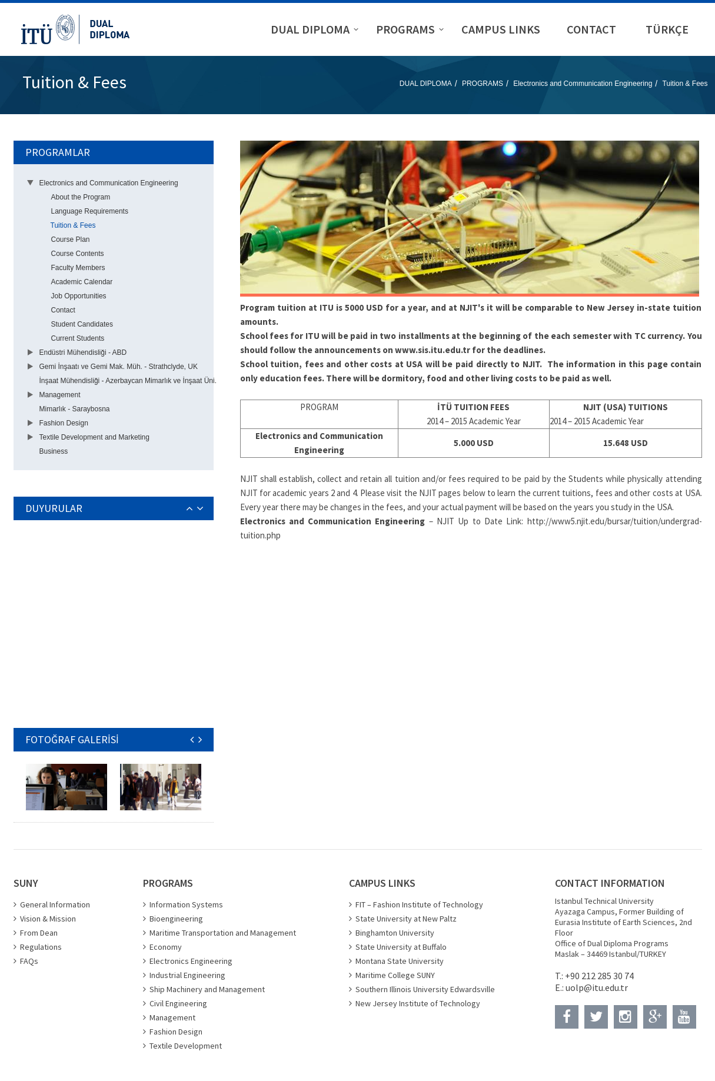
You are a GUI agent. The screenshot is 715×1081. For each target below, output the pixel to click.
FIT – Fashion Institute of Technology (419, 904)
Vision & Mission (48, 918)
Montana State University (399, 961)
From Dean (39, 932)
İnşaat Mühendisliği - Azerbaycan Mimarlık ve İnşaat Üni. (128, 381)
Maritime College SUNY (395, 975)
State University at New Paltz (406, 918)
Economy (165, 947)
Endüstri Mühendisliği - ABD (83, 352)
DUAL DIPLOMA (426, 83)
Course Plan (70, 239)
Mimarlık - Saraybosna (74, 409)
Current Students (78, 338)
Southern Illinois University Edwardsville (425, 989)
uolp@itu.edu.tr (597, 987)
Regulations (41, 947)
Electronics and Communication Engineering (582, 83)
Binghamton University (394, 932)
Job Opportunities (79, 296)
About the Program (81, 197)
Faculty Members (78, 268)
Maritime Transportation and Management (222, 932)
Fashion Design (63, 423)
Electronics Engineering (190, 961)
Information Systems (186, 904)
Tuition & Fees (685, 83)
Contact (63, 310)
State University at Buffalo (401, 947)
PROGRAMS (482, 83)
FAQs (29, 961)
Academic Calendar (82, 282)
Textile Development (185, 1045)
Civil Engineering (178, 1003)
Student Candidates (82, 324)
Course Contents (77, 254)
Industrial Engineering (187, 975)
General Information (55, 904)
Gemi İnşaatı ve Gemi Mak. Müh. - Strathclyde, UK (118, 366)
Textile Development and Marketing (94, 437)
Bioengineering (176, 918)
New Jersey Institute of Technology (417, 1003)
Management (60, 395)
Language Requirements (89, 211)
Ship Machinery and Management (207, 989)
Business (53, 451)
